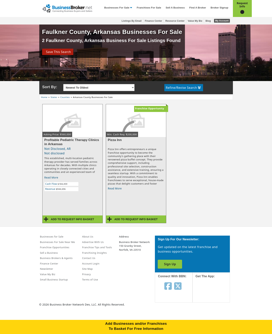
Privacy (86, 274)
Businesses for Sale (116, 7)
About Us (87, 236)
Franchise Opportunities (55, 247)
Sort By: (49, 87)
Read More (51, 177)
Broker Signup (219, 7)
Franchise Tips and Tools (97, 247)
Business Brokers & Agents (56, 258)
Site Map (87, 268)
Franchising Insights (94, 252)
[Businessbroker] (67, 8)
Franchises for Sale (149, 7)
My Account (222, 20)
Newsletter (46, 268)
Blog (208, 21)
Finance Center (153, 21)
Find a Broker (197, 7)
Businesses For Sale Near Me (57, 242)
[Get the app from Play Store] (214, 319)
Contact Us (88, 258)
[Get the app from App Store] (214, 293)
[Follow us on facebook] (168, 285)
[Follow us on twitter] (178, 285)
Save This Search (57, 52)
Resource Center (175, 21)
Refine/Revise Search (183, 87)
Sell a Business (175, 7)
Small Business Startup (54, 279)
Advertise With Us (93, 242)
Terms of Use (90, 279)
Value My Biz (195, 21)
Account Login (91, 263)
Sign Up (170, 264)
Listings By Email (132, 21)
